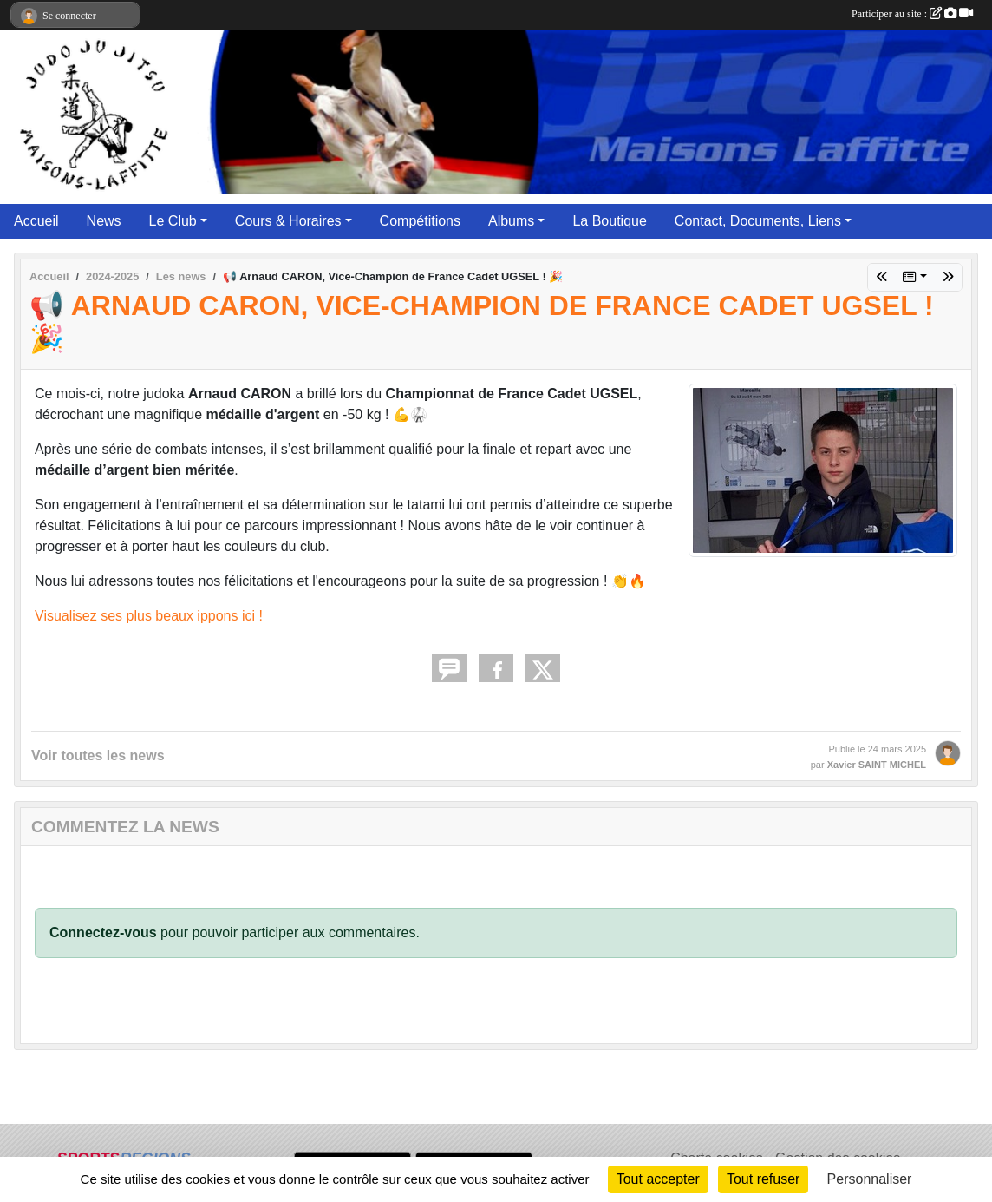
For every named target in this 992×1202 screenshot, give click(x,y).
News (104, 220)
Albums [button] (511, 220)
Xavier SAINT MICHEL (876, 764)
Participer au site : (912, 14)
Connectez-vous (103, 932)
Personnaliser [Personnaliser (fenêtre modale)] (869, 1179)
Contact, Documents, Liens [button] (758, 220)
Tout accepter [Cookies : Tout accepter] (658, 1179)
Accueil (36, 220)
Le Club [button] (173, 220)
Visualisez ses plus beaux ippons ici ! (149, 615)
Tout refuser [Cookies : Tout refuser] (763, 1179)
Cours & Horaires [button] (288, 220)
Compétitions (420, 220)
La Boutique (609, 220)
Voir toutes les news (98, 755)
